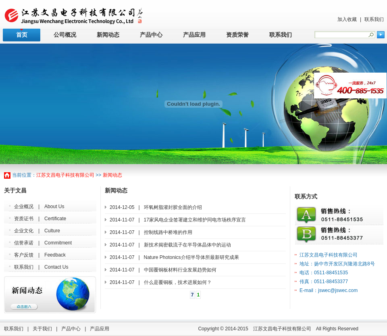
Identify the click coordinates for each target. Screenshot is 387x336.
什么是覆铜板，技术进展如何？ (178, 282)
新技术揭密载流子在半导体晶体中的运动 (187, 245)
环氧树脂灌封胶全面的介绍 (173, 207)
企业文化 (23, 231)
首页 (21, 35)
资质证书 (23, 218)
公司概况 (65, 35)
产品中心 (151, 35)
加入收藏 (347, 19)
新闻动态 (108, 35)
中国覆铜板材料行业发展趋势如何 (180, 270)
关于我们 (42, 329)
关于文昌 (15, 191)
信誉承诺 (23, 243)
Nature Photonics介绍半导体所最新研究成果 (191, 257)
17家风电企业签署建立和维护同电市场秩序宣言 (195, 220)
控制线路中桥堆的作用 (168, 232)
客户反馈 (23, 255)
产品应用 (194, 35)
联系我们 (374, 19)
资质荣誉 (237, 35)
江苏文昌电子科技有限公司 (65, 175)
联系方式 (306, 197)
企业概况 (23, 206)
